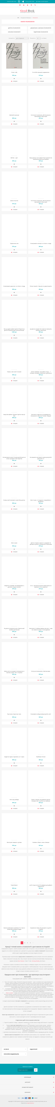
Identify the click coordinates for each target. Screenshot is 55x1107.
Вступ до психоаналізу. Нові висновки (40, 671)
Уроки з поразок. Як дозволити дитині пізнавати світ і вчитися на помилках (40, 800)
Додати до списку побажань (14, 79)
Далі (33, 942)
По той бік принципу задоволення (40, 72)
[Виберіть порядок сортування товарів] (22, 38)
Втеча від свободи (14, 799)
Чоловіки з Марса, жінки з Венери (40, 842)
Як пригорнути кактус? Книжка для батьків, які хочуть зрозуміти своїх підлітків (14, 458)
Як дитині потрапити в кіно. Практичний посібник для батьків (14, 629)
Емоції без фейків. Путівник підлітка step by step (14, 415)
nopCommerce (30, 1103)
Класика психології (14, 32)
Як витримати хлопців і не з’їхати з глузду (41, 243)
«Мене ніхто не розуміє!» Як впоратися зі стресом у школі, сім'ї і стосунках (14, 672)
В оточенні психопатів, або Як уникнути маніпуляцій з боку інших (41, 115)
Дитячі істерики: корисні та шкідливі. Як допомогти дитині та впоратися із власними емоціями (41, 544)
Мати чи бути (9, 993)
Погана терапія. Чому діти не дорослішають (41, 286)
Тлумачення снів (14, 243)
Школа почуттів (14, 200)
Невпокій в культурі (14, 115)
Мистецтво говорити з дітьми (14, 842)
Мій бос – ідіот (14, 158)
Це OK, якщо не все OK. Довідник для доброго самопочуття (41, 885)
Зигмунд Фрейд (35, 961)
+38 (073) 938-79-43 (11, 1)
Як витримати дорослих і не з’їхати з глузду (14, 286)
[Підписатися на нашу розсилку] (25, 1070)
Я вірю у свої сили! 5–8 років (14, 371)
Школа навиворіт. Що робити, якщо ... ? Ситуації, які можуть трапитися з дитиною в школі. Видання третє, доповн (41, 373)
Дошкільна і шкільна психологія (41, 28)
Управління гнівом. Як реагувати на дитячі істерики (40, 928)
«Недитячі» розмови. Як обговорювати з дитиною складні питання (14, 586)
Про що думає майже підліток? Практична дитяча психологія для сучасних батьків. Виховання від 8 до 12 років (14, 330)
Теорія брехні (14, 885)
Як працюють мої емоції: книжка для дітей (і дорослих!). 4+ (41, 458)
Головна (18, 18)
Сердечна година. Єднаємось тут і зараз (14, 756)
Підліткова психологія (41, 32)
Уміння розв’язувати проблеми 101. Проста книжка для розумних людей (14, 928)
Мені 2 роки (14, 543)
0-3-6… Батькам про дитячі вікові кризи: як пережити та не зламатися (40, 586)
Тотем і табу (14, 72)
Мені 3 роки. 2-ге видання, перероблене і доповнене (40, 500)
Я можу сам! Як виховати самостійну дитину (14, 500)
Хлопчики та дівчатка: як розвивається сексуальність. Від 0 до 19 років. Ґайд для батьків (41, 416)
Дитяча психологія (14, 28)
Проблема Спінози (40, 756)
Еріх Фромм (21, 961)
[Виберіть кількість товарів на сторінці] (38, 38)
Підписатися (35, 1070)
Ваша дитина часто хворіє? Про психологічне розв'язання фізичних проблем (41, 158)
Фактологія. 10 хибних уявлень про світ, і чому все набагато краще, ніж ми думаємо (40, 629)
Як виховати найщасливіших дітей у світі (41, 714)
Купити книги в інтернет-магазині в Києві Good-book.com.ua (32, 1101)
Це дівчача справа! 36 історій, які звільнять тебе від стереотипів (41, 329)
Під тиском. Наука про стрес (14, 714)
